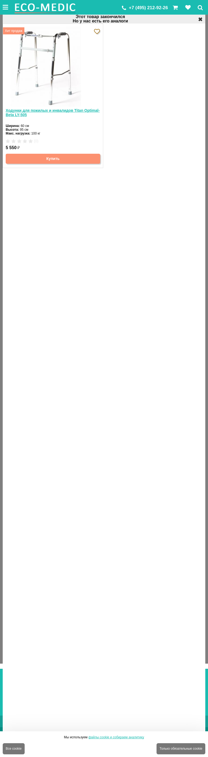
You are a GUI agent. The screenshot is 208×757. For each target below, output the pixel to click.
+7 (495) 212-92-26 (148, 7)
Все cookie (14, 749)
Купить (53, 158)
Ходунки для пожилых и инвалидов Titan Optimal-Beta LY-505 (53, 112)
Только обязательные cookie (181, 749)
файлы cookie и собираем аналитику (116, 737)
